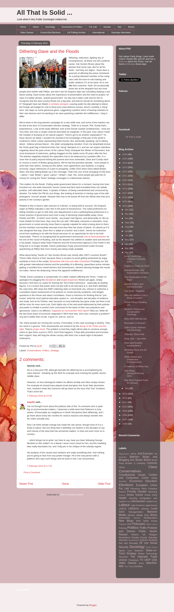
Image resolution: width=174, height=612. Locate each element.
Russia (143, 537)
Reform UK (139, 534)
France (122, 491)
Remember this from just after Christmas (69, 261)
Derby (154, 478)
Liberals (145, 508)
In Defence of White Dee (136, 366)
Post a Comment (32, 472)
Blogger (93, 605)
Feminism (135, 488)
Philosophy (138, 523)
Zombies (138, 566)
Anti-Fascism (145, 453)
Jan (127, 388)
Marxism (152, 511)
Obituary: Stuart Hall (134, 334)
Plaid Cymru (151, 524)
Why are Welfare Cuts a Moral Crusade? (136, 296)
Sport (129, 550)
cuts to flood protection (95, 236)
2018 (125, 188)
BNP (132, 460)
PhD (129, 524)
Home (23, 27)
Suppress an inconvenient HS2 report (70, 310)
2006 (125, 423)
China (122, 467)
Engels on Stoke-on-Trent (136, 266)
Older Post (104, 483)
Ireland (149, 501)
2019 (125, 184)
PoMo (143, 527)
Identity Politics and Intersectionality (133, 285)
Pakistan (122, 524)
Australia (122, 457)
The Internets (139, 556)
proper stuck (39, 329)
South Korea (151, 547)
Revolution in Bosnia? (135, 323)
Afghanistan (124, 454)
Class (152, 467)
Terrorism (123, 557)
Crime (145, 477)
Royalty (135, 537)
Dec (127, 209)
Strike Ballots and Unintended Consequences (133, 359)
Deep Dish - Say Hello (135, 338)
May (127, 239)
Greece (122, 495)
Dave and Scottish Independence (133, 344)
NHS (138, 521)
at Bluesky (130, 64)
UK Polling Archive (76, 32)
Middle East (142, 515)
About (36, 27)
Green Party (151, 495)
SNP (146, 543)
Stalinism (138, 550)
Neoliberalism (150, 518)
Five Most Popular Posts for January (136, 381)
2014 (125, 206)
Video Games (27, 32)
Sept (127, 222)
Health (122, 498)
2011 (125, 402)
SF (141, 542)
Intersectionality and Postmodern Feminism (136, 271)
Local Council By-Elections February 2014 (134, 259)
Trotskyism (133, 560)
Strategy (55, 350)
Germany (152, 491)
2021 (125, 175)
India (129, 501)
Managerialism (136, 512)
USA (154, 559)
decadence (50, 280)
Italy (155, 501)
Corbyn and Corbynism (138, 476)
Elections (126, 485)
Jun (127, 235)
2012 (125, 398)
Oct (127, 218)
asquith (31, 402)
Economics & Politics (72, 27)
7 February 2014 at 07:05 (39, 395)
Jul (126, 231)
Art (155, 453)
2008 (125, 415)
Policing (123, 528)
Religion (153, 534)
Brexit (147, 459)
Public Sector (148, 531)
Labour (124, 505)
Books (131, 27)
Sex (119, 27)
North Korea (150, 521)
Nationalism (124, 518)
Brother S (130, 463)
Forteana (152, 488)
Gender (107, 27)
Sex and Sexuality (128, 543)
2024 (125, 163)
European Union (146, 485)
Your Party (128, 566)
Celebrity (141, 463)
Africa (133, 453)
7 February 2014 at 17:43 (39, 466)
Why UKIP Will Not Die (135, 319)
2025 (125, 158)
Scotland (153, 540)
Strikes (141, 553)
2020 (125, 180)
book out (123, 61)
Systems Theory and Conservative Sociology (134, 312)
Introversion (138, 501)
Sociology (50, 27)
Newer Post (26, 483)
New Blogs (126, 520)
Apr (127, 244)
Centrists (152, 463)
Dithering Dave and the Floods (49, 51)
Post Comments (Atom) (71, 494)
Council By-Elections (50, 32)
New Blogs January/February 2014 (134, 373)
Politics (45, 350)
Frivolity (131, 491)
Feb (127, 252)
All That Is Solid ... (44, 12)
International (98, 32)
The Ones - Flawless (134, 291)
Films (144, 488)
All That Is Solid (133, 137)
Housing (133, 498)
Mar (127, 248)
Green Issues (135, 494)
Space (122, 550)
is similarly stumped (58, 104)
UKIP (147, 559)
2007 (125, 419)
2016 (125, 197)
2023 (125, 167)
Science (144, 540)
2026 (125, 154)
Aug (127, 226)
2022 (125, 171)
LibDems (133, 508)
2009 (125, 411)
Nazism (137, 518)
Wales (141, 563)
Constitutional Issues (132, 474)
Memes (131, 515)
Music (153, 515)
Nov (127, 214)
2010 (125, 406)
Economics (135, 481)
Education (151, 481)
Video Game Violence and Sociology (134, 328)
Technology (151, 553)
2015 (125, 201)
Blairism (134, 456)
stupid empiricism (69, 280)
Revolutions (124, 537)
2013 (125, 393)
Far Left (93, 27)
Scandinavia (133, 540)
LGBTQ (122, 508)
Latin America (137, 505)
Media (122, 515)
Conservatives (34, 350)
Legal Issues (151, 505)
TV (141, 559)
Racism (123, 534)
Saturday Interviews (121, 32)
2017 (125, 193)
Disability (123, 481)
